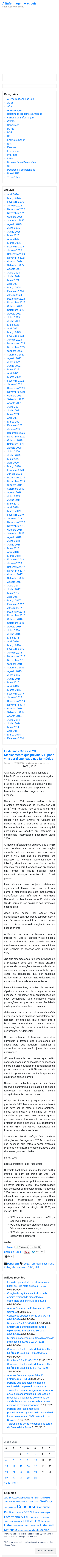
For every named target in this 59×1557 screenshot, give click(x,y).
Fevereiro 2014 (15, 738)
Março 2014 (14, 734)
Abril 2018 (13, 552)
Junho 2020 (13, 455)
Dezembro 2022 (16, 343)
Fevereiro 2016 (15, 648)
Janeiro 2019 (14, 518)
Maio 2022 (13, 369)
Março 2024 (14, 287)
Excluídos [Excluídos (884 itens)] (26, 1517)
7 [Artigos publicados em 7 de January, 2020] (13, 1460)
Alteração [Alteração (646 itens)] (35, 1498)
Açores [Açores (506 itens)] (36, 1501)
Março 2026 (14, 198)
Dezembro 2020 (16, 432)
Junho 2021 (13, 410)
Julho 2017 (13, 585)
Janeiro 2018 (14, 563)
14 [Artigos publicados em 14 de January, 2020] (14, 1466)
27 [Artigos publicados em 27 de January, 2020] (6, 1478)
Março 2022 (14, 377)
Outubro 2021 (14, 395)
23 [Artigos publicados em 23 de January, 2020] (28, 1472)
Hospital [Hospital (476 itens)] (14, 1521)
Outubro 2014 (14, 708)
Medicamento (19, 1267)
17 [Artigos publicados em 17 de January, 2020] (35, 1466)
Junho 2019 (13, 499)
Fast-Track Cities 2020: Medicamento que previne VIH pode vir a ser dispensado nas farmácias (29, 754)
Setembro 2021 (15, 399)
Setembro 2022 (15, 354)
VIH (37, 1267)
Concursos (13, 125)
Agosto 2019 (14, 492)
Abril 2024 (13, 283)
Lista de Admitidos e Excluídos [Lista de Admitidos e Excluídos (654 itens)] (25, 1525)
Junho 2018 (13, 544)
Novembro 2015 (16, 660)
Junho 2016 (13, 634)
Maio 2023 (13, 324)
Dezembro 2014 (16, 701)
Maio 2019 (13, 503)
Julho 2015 (13, 675)
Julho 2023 (13, 317)
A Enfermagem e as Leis (19, 3)
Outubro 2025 (14, 216)
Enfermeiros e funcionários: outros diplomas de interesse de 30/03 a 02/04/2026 (26, 1330)
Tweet (10, 1247)
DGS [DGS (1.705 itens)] (26, 1512)
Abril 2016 (13, 641)
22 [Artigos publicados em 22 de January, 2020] (21, 1472)
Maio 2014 (13, 727)
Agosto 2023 (14, 313)
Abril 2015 (13, 686)
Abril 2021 (13, 417)
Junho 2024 (13, 276)
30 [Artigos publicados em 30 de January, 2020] (28, 1478)
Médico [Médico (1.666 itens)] (44, 1530)
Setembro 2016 (15, 622)
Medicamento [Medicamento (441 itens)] (23, 1530)
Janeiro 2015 (14, 697)
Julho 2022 (13, 362)
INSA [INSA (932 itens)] (37, 1521)
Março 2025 (14, 242)
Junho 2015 (13, 678)
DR (8, 136)
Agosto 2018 (14, 537)
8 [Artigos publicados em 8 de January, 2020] (20, 1460)
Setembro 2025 (15, 220)
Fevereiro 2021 (15, 425)
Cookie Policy (10, 1545)
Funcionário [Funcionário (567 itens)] (44, 1517)
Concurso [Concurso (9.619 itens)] (27, 1506)
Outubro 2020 (14, 440)
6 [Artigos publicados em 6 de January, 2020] (6, 1460)
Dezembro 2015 (16, 656)
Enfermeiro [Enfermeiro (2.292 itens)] (12, 1517)
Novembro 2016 (16, 615)
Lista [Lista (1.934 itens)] (7, 1525)
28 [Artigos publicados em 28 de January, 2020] (14, 1478)
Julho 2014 (13, 719)
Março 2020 (14, 466)
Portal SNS (13, 173)
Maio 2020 (13, 458)
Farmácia (36, 1263)
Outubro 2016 (14, 619)
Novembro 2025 (16, 213)
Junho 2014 (13, 723)
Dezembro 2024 (16, 254)
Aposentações (15, 110)
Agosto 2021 (14, 403)
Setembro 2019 (15, 488)
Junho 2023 (13, 321)
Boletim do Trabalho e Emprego (24, 113)
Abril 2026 (13, 194)
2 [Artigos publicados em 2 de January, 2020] (27, 1454)
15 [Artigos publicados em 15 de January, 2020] (21, 1466)
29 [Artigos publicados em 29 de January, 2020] (21, 1478)
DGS (9, 132)
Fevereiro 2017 (15, 604)
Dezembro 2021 (16, 388)
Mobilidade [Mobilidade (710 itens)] (33, 1530)
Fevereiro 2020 (15, 470)
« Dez (7, 1482)
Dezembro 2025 (16, 209)
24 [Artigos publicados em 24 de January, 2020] (35, 1472)
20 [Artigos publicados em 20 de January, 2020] (6, 1472)
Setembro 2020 (15, 444)
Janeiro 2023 (14, 339)
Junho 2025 (13, 231)
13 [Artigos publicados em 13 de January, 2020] (6, 1466)
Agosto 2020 (14, 447)
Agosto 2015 (14, 671)
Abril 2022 (13, 373)
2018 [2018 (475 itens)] (11, 1498)
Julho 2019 (13, 496)
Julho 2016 (13, 630)
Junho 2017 (13, 589)
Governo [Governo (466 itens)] (7, 1521)
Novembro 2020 (16, 436)
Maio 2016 (13, 637)
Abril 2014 (13, 730)
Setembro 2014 (15, 712)
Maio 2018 (13, 548)
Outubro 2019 (14, 485)
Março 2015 (14, 689)
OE (8, 166)
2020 (26, 1263)
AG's (9, 106)
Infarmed (12, 154)
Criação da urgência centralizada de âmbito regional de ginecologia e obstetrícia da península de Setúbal (27, 1297)
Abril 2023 (13, 328)
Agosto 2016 (14, 626)
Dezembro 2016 (16, 611)
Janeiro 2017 (14, 608)
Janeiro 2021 (14, 429)
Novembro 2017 (16, 570)
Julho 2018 (13, 540)
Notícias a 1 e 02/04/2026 (22, 1323)
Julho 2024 (13, 272)
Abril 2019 (13, 507)
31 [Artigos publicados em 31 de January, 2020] (35, 1478)
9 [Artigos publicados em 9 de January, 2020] (27, 1460)
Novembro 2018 (16, 526)
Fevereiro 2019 (15, 514)
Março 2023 (14, 332)
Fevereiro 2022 (15, 380)
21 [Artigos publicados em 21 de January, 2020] (14, 1472)
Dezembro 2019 (16, 477)
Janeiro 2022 (14, 384)
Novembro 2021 (16, 391)
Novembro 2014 (16, 704)
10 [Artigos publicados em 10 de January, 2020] (35, 1460)
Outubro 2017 (14, 574)
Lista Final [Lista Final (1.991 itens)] (47, 1525)
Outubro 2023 (14, 306)
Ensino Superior (16, 139)
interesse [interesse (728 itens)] (45, 1521)
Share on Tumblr (13, 1251)
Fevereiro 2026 (15, 201)
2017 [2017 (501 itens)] (6, 1498)
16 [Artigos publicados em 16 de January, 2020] (28, 1466)
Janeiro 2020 (14, 473)
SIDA (31, 1267)
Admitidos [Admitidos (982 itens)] (24, 1497)
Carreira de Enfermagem (20, 117)
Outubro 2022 (14, 350)
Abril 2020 (13, 462)
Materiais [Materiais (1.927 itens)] (10, 1530)
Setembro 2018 (15, 533)
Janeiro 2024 (14, 295)
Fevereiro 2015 (15, 693)
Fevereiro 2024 (15, 291)
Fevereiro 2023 (15, 336)
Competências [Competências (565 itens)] (10, 1507)
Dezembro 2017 (16, 567)
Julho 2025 (13, 227)
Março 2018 (14, 555)
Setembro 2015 (15, 667)
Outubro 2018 (14, 529)
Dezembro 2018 (16, 522)
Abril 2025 (13, 239)
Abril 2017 (13, 596)
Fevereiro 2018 (15, 559)
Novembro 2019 (16, 481)
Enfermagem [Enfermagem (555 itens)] (44, 1513)
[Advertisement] (29, 42)
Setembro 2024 (15, 265)
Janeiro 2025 (14, 250)
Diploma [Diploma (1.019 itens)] (34, 1512)
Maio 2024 (13, 280)
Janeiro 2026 (14, 205)
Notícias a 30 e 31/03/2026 (22, 1360)
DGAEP (11, 128)
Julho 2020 (13, 451)
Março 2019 (14, 511)
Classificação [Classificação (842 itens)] (46, 1501)
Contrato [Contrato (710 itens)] (19, 1512)
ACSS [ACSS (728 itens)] (16, 1497)
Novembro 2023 (16, 302)
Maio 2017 (13, 593)
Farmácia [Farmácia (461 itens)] (34, 1517)
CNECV (11, 121)
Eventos (11, 147)
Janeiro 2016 (14, 652)
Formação (13, 151)
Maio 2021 (13, 414)
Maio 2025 (13, 235)
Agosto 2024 (14, 268)
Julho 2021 (13, 406)
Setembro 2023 (15, 309)
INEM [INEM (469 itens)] (20, 1521)
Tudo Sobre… (14, 177)
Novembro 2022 (16, 347)
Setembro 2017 (15, 578)
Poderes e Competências (21, 169)
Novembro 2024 (16, 257)
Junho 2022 (13, 365)
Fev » (15, 1482)
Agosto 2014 (14, 716)
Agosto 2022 (14, 358)
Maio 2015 (13, 682)
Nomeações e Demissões (21, 162)
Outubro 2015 (14, 663)
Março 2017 (14, 600)
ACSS (10, 102)
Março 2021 (14, 421)
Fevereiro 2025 (15, 246)
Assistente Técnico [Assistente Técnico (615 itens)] (24, 1501)
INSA (10, 158)
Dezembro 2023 (16, 298)
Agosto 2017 (14, 581)
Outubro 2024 (14, 261)
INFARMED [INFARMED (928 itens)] (28, 1521)
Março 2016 (14, 645)
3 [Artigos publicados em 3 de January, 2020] (35, 1454)
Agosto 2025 (14, 224)
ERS (9, 143)
